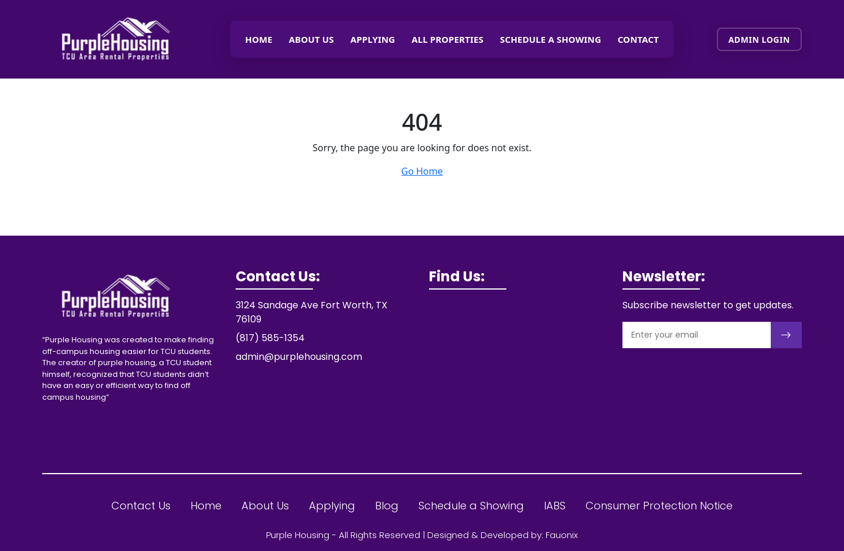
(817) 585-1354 (270, 338)
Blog (387, 505)
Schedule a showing (550, 39)
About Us (311, 39)
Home (259, 39)
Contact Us (141, 505)
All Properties (447, 39)
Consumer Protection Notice (659, 505)
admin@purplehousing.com (299, 356)
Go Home (422, 171)
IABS (555, 505)
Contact (638, 39)
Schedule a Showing (471, 505)
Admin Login (759, 39)
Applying (372, 39)
